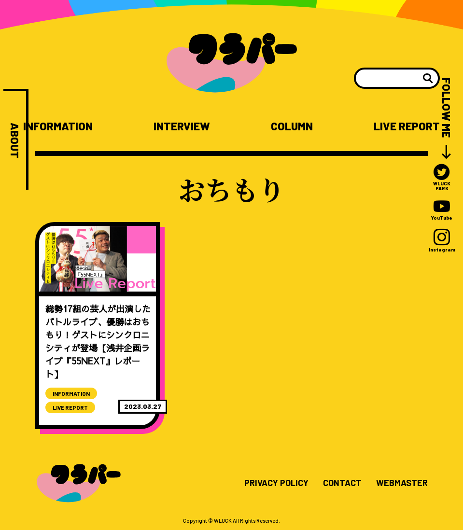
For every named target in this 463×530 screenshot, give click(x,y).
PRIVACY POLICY (276, 483)
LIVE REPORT (407, 126)
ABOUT (14, 140)
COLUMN (292, 126)
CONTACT (342, 483)
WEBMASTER (402, 483)
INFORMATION (58, 126)
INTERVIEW (182, 126)
